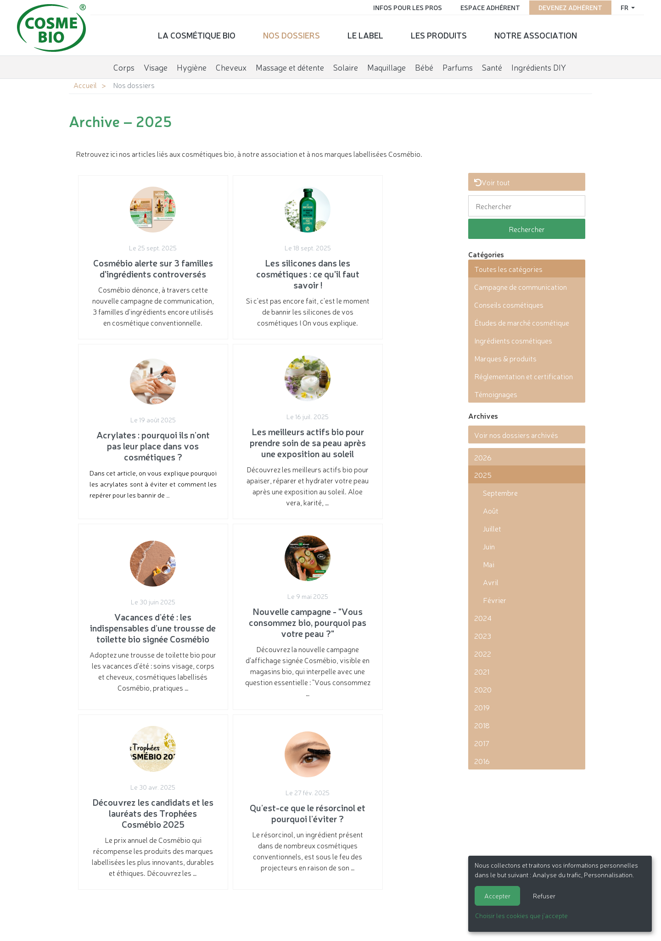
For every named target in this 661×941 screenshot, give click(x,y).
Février (494, 600)
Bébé (424, 66)
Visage (156, 66)
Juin (489, 546)
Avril (491, 582)
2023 (482, 636)
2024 (483, 618)
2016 (482, 761)
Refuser (544, 895)
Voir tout (492, 182)
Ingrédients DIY (538, 66)
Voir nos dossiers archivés (516, 435)
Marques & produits (505, 358)
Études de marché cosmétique (521, 322)
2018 (482, 725)
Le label (365, 34)
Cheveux (231, 66)
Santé (492, 66)
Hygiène (192, 66)
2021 (481, 671)
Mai (488, 564)
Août (491, 510)
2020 (483, 689)
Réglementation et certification (523, 376)
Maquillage (386, 66)
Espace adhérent (488, 7)
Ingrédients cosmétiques (513, 340)
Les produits (439, 34)
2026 (483, 457)
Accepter (497, 895)
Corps (123, 66)
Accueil (85, 85)
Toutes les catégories (508, 269)
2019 (482, 707)
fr (623, 7)
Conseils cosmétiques (508, 304)
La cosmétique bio (196, 34)
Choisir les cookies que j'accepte (521, 915)
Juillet (492, 528)
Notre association (535, 34)
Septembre (500, 492)
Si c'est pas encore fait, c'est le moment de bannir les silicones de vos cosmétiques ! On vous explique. (265, 268)
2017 (481, 743)
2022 (482, 653)
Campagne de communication (520, 287)
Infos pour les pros (405, 7)
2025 (483, 475)
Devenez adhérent (568, 7)
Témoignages (495, 394)
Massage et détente (290, 66)
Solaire (345, 66)
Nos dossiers (291, 34)
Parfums (458, 66)
